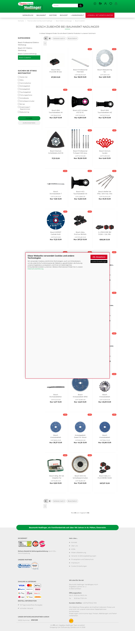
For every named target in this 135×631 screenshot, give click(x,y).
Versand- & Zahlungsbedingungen (83, 556)
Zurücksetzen (29, 123)
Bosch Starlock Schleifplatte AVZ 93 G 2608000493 (55, 152)
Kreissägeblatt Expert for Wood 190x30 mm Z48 (80, 436)
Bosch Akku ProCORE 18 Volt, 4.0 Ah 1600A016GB (56, 70)
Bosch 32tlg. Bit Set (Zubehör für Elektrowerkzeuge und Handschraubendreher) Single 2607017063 (56, 476)
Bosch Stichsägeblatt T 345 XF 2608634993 (55, 192)
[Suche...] (80, 5)
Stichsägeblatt (24, 86)
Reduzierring (23, 112)
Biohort (64, 15)
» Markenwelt (77, 15)
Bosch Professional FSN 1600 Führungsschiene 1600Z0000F (80, 70)
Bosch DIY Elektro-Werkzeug (25, 49)
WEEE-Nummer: (24, 620)
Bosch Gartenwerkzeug (27, 54)
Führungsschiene (25, 95)
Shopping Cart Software (59, 627)
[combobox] (59, 38)
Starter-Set (22, 77)
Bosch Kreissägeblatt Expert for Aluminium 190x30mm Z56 (104, 436)
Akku (21, 80)
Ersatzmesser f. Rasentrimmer (24, 108)
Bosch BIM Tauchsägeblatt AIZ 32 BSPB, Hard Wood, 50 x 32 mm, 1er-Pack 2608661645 (105, 111)
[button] (100, 3)
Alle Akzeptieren (98, 257)
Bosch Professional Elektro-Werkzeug (28, 43)
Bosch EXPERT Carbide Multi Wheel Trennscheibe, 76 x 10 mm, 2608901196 (56, 233)
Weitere (53, 15)
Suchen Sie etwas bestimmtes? (27, 72)
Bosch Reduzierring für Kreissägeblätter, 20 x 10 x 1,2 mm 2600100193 (104, 70)
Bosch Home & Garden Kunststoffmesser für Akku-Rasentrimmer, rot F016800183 (105, 152)
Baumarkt (41, 15)
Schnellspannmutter (26, 101)
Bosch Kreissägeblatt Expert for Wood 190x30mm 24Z (56, 436)
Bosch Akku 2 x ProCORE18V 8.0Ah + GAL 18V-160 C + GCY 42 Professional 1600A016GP (104, 476)
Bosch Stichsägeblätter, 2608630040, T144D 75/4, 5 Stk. (55, 395)
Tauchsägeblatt (24, 92)
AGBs (73, 549)
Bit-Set (21, 104)
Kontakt (74, 542)
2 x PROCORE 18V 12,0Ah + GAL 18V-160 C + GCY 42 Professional (104, 233)
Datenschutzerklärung (35, 269)
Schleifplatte (23, 98)
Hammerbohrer (24, 83)
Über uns (74, 546)
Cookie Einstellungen (99, 261)
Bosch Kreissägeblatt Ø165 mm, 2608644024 (80, 395)
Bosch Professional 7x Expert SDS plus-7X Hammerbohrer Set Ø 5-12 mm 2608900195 (80, 152)
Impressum (75, 563)
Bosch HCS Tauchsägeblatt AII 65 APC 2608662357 (80, 192)
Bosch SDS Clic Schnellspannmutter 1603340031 (80, 476)
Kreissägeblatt (24, 89)
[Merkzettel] (110, 3)
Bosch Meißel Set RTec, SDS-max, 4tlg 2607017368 (104, 192)
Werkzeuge (27, 15)
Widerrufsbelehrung (78, 552)
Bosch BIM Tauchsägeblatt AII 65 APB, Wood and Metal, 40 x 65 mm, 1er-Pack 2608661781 (56, 111)
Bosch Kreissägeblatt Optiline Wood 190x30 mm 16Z (104, 395)
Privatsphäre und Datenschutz (82, 559)
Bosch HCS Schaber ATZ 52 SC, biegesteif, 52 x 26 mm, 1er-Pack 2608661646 (80, 111)
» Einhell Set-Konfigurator (100, 15)
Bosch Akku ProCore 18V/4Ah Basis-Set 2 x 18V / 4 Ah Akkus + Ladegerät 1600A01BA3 (80, 233)
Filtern (29, 118)
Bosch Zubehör (25, 58)
